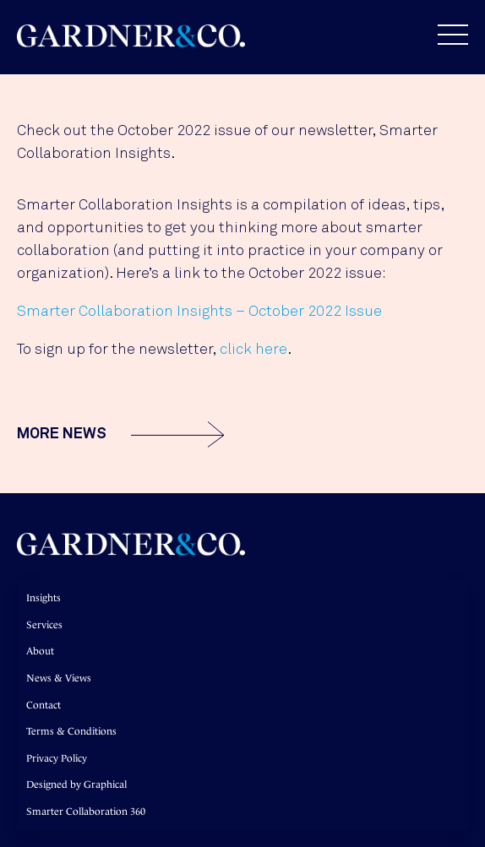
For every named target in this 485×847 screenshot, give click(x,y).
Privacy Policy (56, 758)
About (40, 651)
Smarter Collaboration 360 (85, 811)
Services (44, 625)
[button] (444, 35)
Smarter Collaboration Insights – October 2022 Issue (199, 311)
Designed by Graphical (76, 784)
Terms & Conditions (71, 731)
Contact (43, 705)
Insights (43, 598)
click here (253, 349)
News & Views (58, 678)
